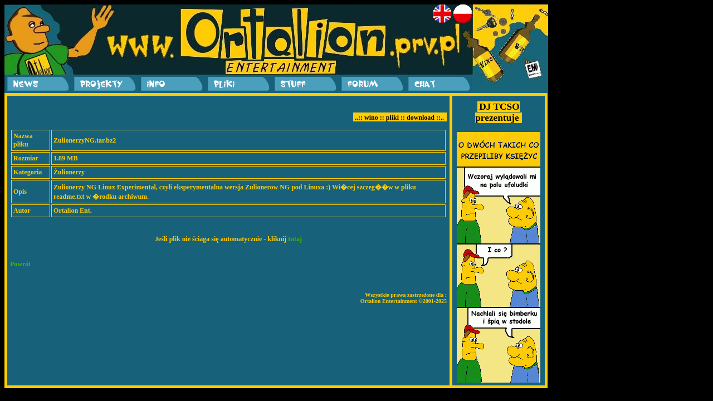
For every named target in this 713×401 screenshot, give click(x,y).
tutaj (295, 239)
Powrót (20, 264)
